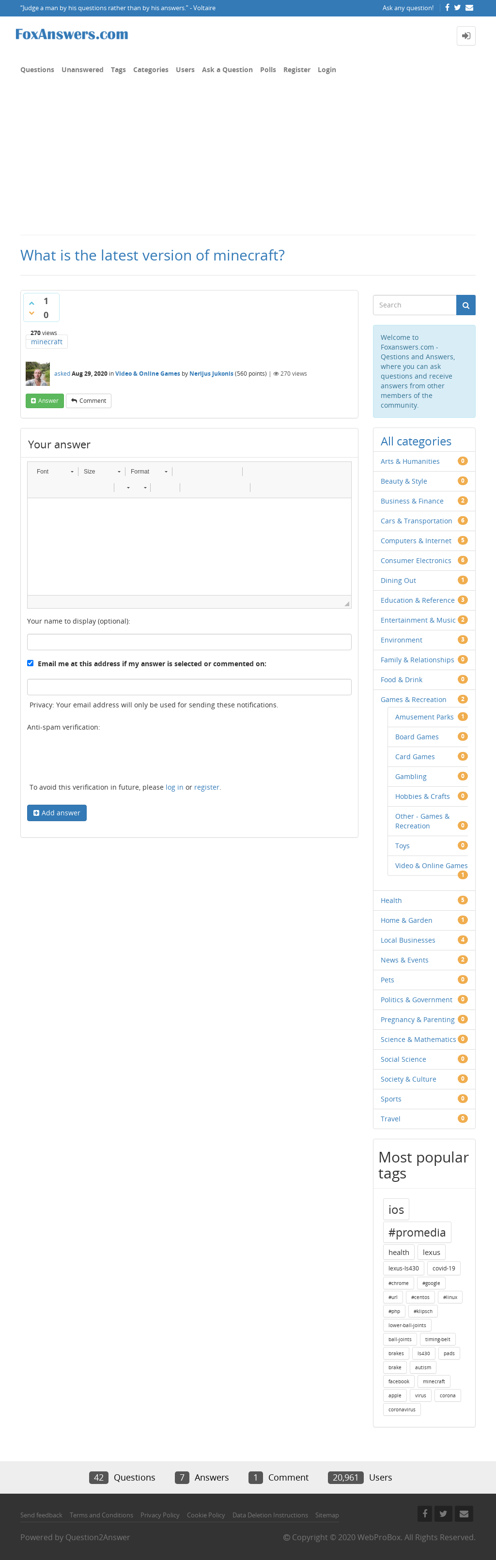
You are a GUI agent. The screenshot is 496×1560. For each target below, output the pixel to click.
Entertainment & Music (418, 620)
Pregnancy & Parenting (418, 1019)
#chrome (398, 1283)
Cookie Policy (206, 1515)
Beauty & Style (404, 481)
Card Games (415, 756)
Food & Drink (401, 679)
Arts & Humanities (410, 461)
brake (395, 1367)
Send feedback (41, 1515)
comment (92, 401)
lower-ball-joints (407, 1325)
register (206, 787)
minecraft (46, 341)
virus (420, 1395)
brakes (396, 1353)
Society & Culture (408, 1079)
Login (327, 69)
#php (394, 1311)
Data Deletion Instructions (270, 1515)
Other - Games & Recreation (422, 820)
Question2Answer (97, 1537)
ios (396, 1209)
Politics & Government (416, 999)
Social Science (403, 1059)
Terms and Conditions (101, 1515)
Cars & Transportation (416, 520)
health (398, 1252)
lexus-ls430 (403, 1268)
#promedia (417, 1232)
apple (395, 1395)
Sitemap (327, 1515)
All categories (416, 441)
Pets (387, 979)
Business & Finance (412, 500)
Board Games (417, 736)
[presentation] (100, 759)
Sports (391, 1098)
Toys (402, 845)
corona (448, 1395)
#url (393, 1297)
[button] (54, 471)
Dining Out (398, 580)
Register (296, 69)
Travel (391, 1118)
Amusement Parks (424, 716)
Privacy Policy (160, 1515)
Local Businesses (408, 940)
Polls (268, 69)
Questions (37, 69)
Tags (118, 69)
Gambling (411, 776)
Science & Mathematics (418, 1039)
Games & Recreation (414, 699)
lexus (431, 1252)
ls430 (424, 1353)
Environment (401, 639)
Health (391, 900)
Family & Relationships (417, 659)
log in (175, 787)
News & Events (405, 959)
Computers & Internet (416, 540)
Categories (151, 69)
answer (48, 401)
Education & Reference (418, 600)
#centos (420, 1297)
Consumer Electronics (416, 560)
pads (449, 1353)
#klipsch (423, 1311)
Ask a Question (227, 69)
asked (62, 373)
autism (423, 1367)
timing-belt (437, 1339)
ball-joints (400, 1339)
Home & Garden (407, 920)
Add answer (61, 812)
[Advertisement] (248, 161)
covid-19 (444, 1268)
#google (431, 1283)
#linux (450, 1297)
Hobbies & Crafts (422, 796)
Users (185, 69)
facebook (398, 1381)
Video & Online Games (147, 373)
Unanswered (83, 69)
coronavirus (402, 1409)
